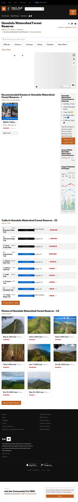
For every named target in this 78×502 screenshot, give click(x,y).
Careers (4, 456)
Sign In (73, 12)
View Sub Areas (35, 32)
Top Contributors (8, 426)
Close (60, 496)
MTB (9, 2)
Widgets (5, 420)
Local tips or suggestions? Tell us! (67, 27)
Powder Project (45, 426)
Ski (30, 2)
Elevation (50, 44)
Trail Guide (5, 16)
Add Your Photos (6, 314)
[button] (68, 23)
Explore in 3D (6, 133)
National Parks (45, 429)
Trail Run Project (45, 423)
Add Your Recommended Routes (11, 100)
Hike (15, 2)
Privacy (48, 470)
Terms (43, 470)
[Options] (73, 85)
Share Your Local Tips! (68, 140)
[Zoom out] (73, 66)
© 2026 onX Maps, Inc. (34, 470)
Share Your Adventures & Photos (13, 429)
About (4, 414)
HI (8, 29)
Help (3, 417)
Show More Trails (10, 303)
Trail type (29, 44)
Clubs (4, 423)
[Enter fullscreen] (73, 55)
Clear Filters (6, 50)
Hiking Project (44, 420)
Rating (39, 44)
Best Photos (15, 16)
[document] (60, 493)
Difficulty (6, 44)
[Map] (55, 71)
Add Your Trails (6, 223)
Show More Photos (11, 403)
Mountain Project (45, 414)
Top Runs (24, 16)
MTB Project (44, 417)
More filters (62, 44)
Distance (18, 44)
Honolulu (20, 29)
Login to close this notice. (29, 494)
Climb (3, 2)
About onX (5, 453)
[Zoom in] (73, 63)
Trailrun (23, 2)
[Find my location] (73, 59)
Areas (3, 29)
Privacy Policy (67, 492)
